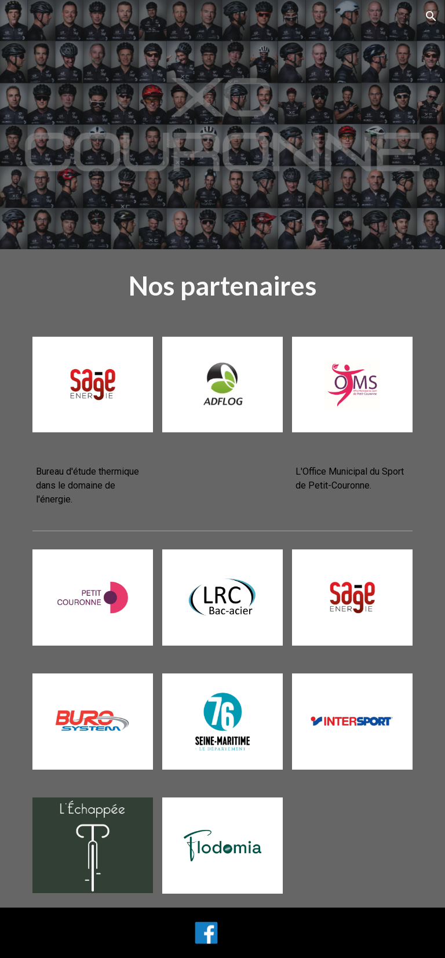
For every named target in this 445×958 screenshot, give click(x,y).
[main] (222, 286)
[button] (431, 16)
